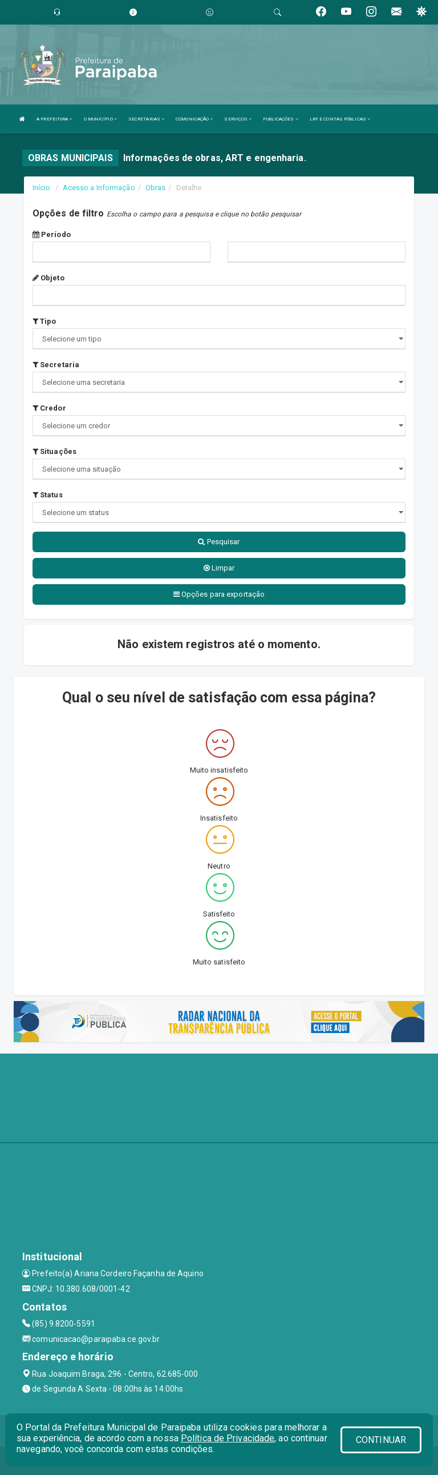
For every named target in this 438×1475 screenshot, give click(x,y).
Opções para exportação (219, 594)
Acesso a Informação (99, 187)
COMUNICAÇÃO (194, 119)
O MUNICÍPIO (100, 119)
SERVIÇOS (238, 119)
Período (52, 234)
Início (42, 187)
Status (48, 495)
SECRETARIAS (146, 119)
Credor (49, 408)
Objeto (48, 278)
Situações (54, 451)
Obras (155, 187)
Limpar (219, 568)
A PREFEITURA (54, 119)
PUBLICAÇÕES (280, 119)
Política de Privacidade (227, 1438)
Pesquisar (219, 541)
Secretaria (56, 364)
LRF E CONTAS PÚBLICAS (340, 119)
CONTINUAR (381, 1439)
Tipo (44, 321)
